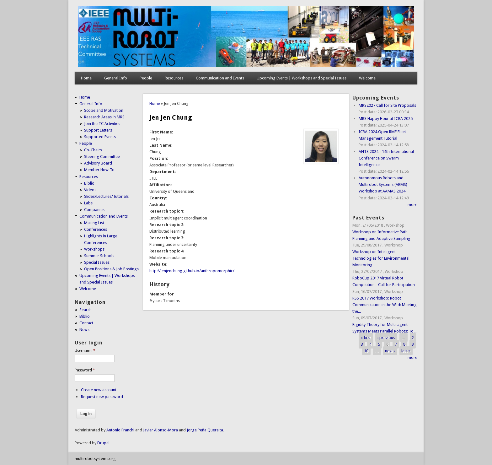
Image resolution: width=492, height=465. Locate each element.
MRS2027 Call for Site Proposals (387, 105)
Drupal (103, 443)
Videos (90, 189)
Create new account (98, 389)
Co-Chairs (93, 150)
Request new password (102, 396)
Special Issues (97, 262)
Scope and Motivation (103, 110)
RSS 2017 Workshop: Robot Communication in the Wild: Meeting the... (384, 305)
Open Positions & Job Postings (111, 269)
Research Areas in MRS (104, 117)
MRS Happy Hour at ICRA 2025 (386, 118)
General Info (115, 78)
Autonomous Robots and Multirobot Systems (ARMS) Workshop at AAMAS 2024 (383, 184)
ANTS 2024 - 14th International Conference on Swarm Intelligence (386, 158)
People (146, 78)
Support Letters (98, 130)
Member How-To (99, 169)
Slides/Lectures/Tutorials (106, 196)
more (412, 204)
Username (85, 351)
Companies (94, 209)
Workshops (94, 249)
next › (390, 351)
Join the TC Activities (102, 123)
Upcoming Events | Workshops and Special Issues (301, 78)
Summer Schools (99, 255)
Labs (88, 203)
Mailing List (94, 222)
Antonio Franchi (120, 430)
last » (405, 351)
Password (85, 370)
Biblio (89, 183)
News (84, 329)
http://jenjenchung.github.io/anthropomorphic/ (191, 270)
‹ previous (386, 337)
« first (366, 337)
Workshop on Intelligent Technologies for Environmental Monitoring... (380, 258)
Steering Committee (102, 156)
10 (366, 351)
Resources (174, 78)
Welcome (367, 78)
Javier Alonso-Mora (160, 430)
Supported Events (100, 136)
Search (85, 309)
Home (86, 78)
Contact (86, 323)
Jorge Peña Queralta (205, 430)
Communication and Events (220, 78)
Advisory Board (98, 163)
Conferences (95, 229)
